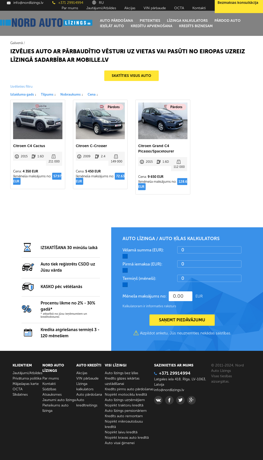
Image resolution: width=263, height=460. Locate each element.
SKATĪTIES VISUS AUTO (131, 76)
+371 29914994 (67, 3)
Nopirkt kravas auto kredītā (127, 437)
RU (98, 3)
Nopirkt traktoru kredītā (124, 405)
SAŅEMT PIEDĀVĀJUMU (182, 320)
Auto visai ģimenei (120, 443)
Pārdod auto (227, 20)
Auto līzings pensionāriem (126, 410)
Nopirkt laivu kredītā (121, 432)
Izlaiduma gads (23, 94)
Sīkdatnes (20, 394)
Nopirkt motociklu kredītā (126, 394)
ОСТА (179, 8)
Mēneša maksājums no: (144, 296)
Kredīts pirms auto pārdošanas (129, 389)
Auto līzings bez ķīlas (121, 373)
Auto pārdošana (116, 20)
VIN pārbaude (155, 8)
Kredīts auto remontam (124, 416)
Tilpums (48, 94)
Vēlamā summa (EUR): (143, 250)
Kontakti (199, 8)
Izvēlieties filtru (21, 86)
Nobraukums (71, 94)
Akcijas (129, 8)
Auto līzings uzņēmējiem (125, 400)
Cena (93, 94)
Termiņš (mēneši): (139, 278)
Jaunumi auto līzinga (59, 400)
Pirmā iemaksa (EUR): (142, 264)
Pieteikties (150, 20)
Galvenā (16, 43)
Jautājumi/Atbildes (101, 8)
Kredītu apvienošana (151, 26)
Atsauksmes (52, 394)
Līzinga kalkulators (187, 20)
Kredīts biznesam (196, 26)
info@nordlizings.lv (25, 3)
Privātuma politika (27, 378)
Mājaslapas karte (26, 384)
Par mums (70, 8)
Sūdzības (49, 389)
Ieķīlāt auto (112, 26)
